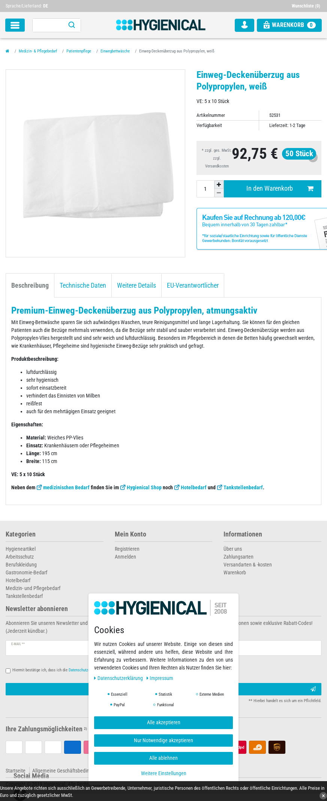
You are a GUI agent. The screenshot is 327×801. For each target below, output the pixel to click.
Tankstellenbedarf (243, 487)
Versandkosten (217, 166)
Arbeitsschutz (20, 557)
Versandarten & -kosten (248, 565)
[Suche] (72, 25)
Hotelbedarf (194, 487)
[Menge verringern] (219, 193)
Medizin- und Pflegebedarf (33, 588)
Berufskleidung (21, 565)
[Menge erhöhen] (219, 185)
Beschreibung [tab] (30, 285)
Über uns (233, 549)
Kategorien (21, 534)
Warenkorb (235, 572)
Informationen (243, 534)
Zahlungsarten (239, 557)
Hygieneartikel (21, 549)
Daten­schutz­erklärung (119, 678)
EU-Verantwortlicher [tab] (193, 285)
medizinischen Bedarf (66, 487)
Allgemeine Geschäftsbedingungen (68, 771)
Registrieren (127, 549)
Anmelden (125, 557)
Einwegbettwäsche (115, 51)
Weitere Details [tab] (136, 285)
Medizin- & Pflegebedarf (38, 51)
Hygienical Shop (144, 487)
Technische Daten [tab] (83, 285)
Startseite (16, 771)
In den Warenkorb (279, 188)
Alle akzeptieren (163, 722)
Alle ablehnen (163, 758)
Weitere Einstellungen (163, 773)
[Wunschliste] (306, 6)
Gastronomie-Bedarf (26, 572)
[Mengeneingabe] (205, 188)
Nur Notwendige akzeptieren (163, 740)
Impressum (160, 678)
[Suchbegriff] (48, 25)
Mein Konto (130, 534)
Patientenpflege (78, 51)
